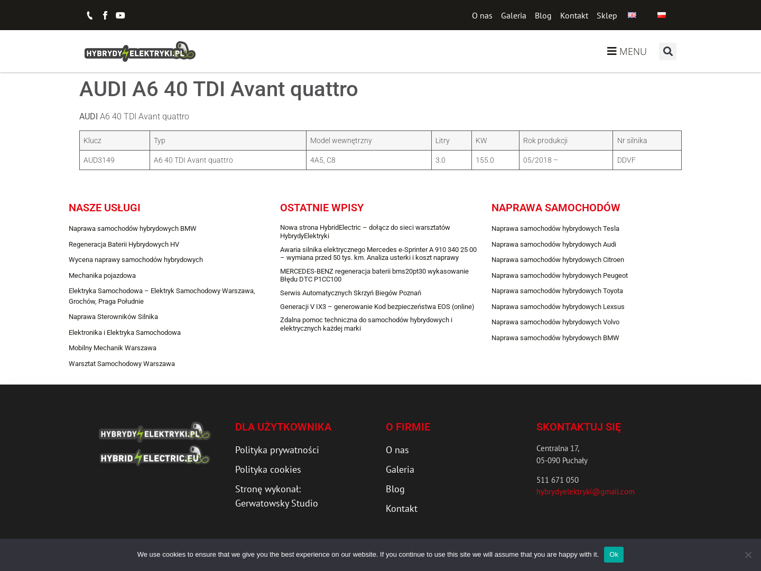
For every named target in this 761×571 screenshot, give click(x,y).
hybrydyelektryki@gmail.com (585, 491)
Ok (613, 554)
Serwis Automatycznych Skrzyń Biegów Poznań (350, 293)
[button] (667, 51)
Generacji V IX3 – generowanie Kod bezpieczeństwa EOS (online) (377, 307)
